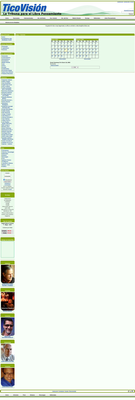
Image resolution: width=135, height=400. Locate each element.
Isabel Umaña (6, 111)
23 (58, 52)
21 (52, 52)
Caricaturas (5, 150)
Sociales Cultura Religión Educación (7, 138)
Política (4, 166)
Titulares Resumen (7, 73)
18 (65, 49)
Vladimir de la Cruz (7, 142)
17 (61, 49)
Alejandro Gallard (7, 80)
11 (65, 46)
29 (55, 55)
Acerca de (120, 2)
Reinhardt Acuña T (7, 130)
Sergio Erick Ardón (7, 134)
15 (55, 49)
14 (52, 49)
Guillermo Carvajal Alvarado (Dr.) (7, 107)
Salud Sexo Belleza (7, 72)
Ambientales (5, 68)
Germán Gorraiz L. (7, 100)
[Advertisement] (32, 30)
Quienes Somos (6, 160)
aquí (10, 189)
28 (52, 55)
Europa (4, 67)
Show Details (62, 58)
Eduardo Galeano (7, 92)
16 (58, 49)
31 (61, 55)
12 (68, 46)
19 (68, 49)
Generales (5, 46)
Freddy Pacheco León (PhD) (6, 94)
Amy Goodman (6, 83)
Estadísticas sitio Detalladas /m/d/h (6, 39)
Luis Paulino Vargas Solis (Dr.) (6, 122)
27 (71, 52)
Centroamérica (6, 57)
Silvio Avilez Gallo (7, 136)
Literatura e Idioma (7, 163)
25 (65, 52)
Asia (3, 64)
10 (61, 46)
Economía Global (7, 70)
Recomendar (72, 391)
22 (55, 52)
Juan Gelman (6, 119)
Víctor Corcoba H (7, 140)
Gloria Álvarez (6, 101)
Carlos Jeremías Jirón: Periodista (6, 88)
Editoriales (5, 153)
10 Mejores (5, 161)
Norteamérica (6, 59)
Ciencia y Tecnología (8, 152)
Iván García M (6, 112)
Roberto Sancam (7, 131)
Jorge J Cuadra (6, 114)
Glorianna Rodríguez (4, 104)
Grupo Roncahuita (7, 109)
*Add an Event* (55, 65)
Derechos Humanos (7, 91)
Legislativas (5, 48)
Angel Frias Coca (7, 84)
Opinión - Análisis (7, 144)
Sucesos (4, 49)
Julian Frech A (6, 120)
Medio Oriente (6, 62)
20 (71, 49)
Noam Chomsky (6, 128)
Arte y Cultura (6, 86)
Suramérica (5, 61)
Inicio (3, 37)
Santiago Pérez (6, 133)
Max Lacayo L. (6, 125)
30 (58, 55)
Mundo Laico (5, 126)
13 (71, 46)
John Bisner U (6, 115)
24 (61, 52)
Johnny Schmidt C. (7, 117)
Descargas (5, 157)
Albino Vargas (6, 81)
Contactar (127, 2)
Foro (3, 158)
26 (68, 52)
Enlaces (4, 155)
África (3, 65)
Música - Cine (6, 164)
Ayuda (132, 2)
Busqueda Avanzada (129, 10)
